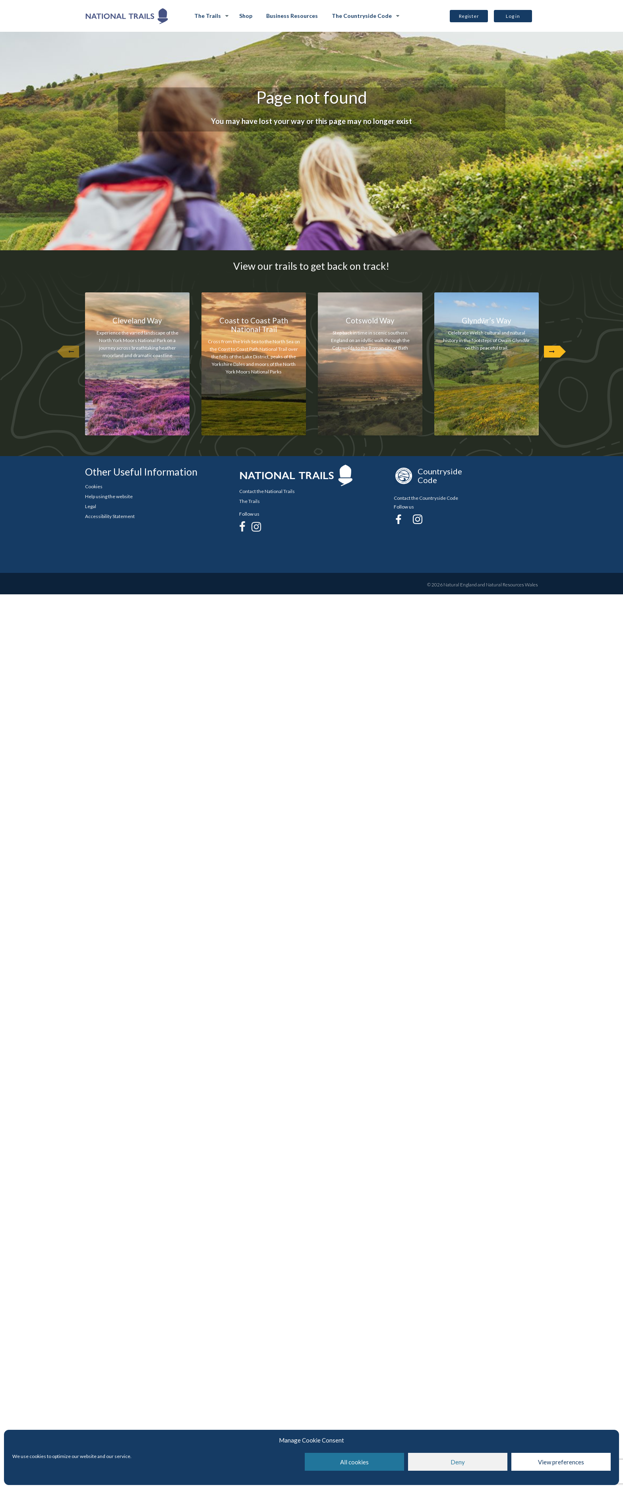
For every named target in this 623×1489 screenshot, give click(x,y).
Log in (513, 16)
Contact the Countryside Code (426, 498)
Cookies (94, 486)
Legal (90, 506)
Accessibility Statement (110, 516)
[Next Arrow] (552, 352)
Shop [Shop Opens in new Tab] (245, 15)
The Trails (207, 15)
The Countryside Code (362, 15)
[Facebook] (242, 526)
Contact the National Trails (267, 491)
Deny (458, 1462)
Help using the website (109, 496)
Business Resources (292, 15)
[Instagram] (256, 526)
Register (469, 16)
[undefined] (71, 352)
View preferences (561, 1462)
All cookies (354, 1462)
